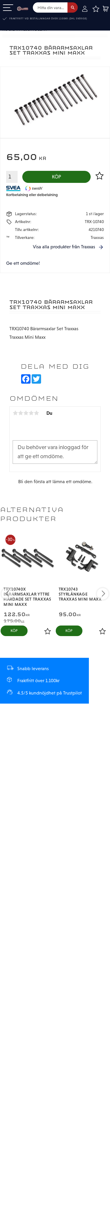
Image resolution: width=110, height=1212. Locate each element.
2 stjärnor (20, 413)
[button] (8, 8)
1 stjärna (15, 413)
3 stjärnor (25, 413)
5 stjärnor (36, 413)
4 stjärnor (31, 413)
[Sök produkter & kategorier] (50, 7)
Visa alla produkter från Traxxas (64, 247)
